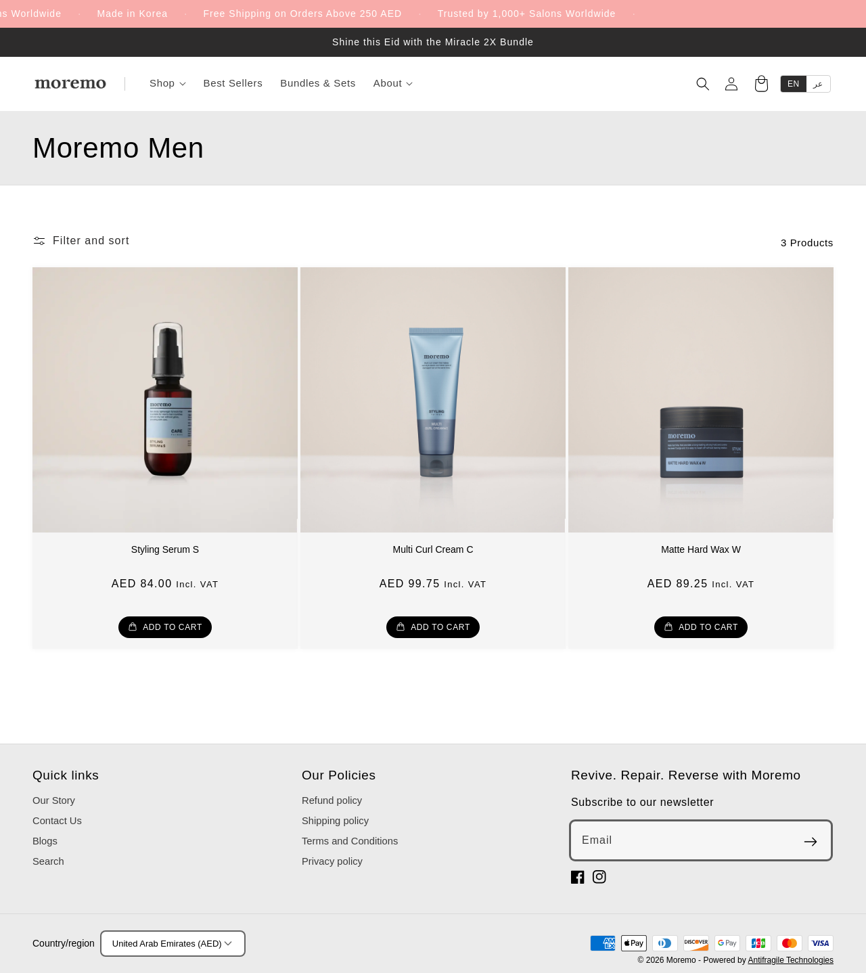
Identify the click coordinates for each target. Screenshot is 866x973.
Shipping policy (335, 820)
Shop (168, 83)
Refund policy (332, 800)
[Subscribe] (810, 841)
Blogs (45, 841)
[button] (80, 241)
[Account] (731, 84)
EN (794, 84)
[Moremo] (70, 84)
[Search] (702, 84)
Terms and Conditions (350, 841)
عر (818, 84)
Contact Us (57, 820)
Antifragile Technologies (791, 960)
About (393, 83)
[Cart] (761, 85)
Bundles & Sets (318, 83)
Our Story (53, 800)
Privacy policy (332, 861)
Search (48, 861)
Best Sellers (233, 83)
